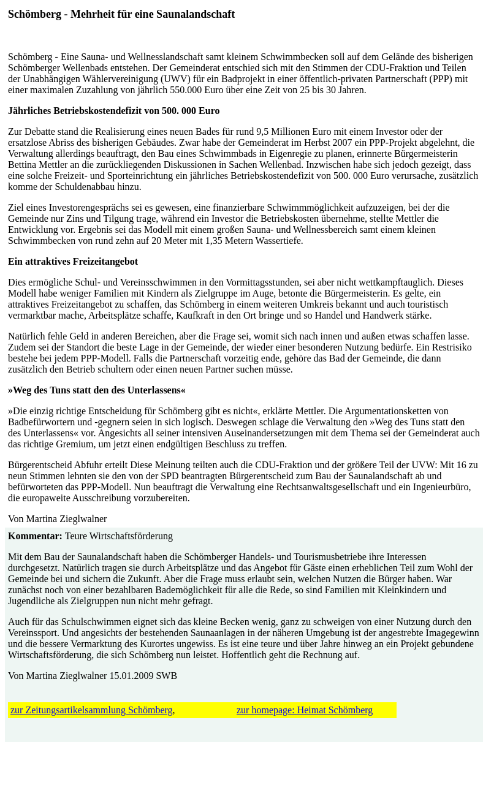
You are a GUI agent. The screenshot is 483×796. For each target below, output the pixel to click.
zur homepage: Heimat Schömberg (305, 710)
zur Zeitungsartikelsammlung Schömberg (91, 710)
